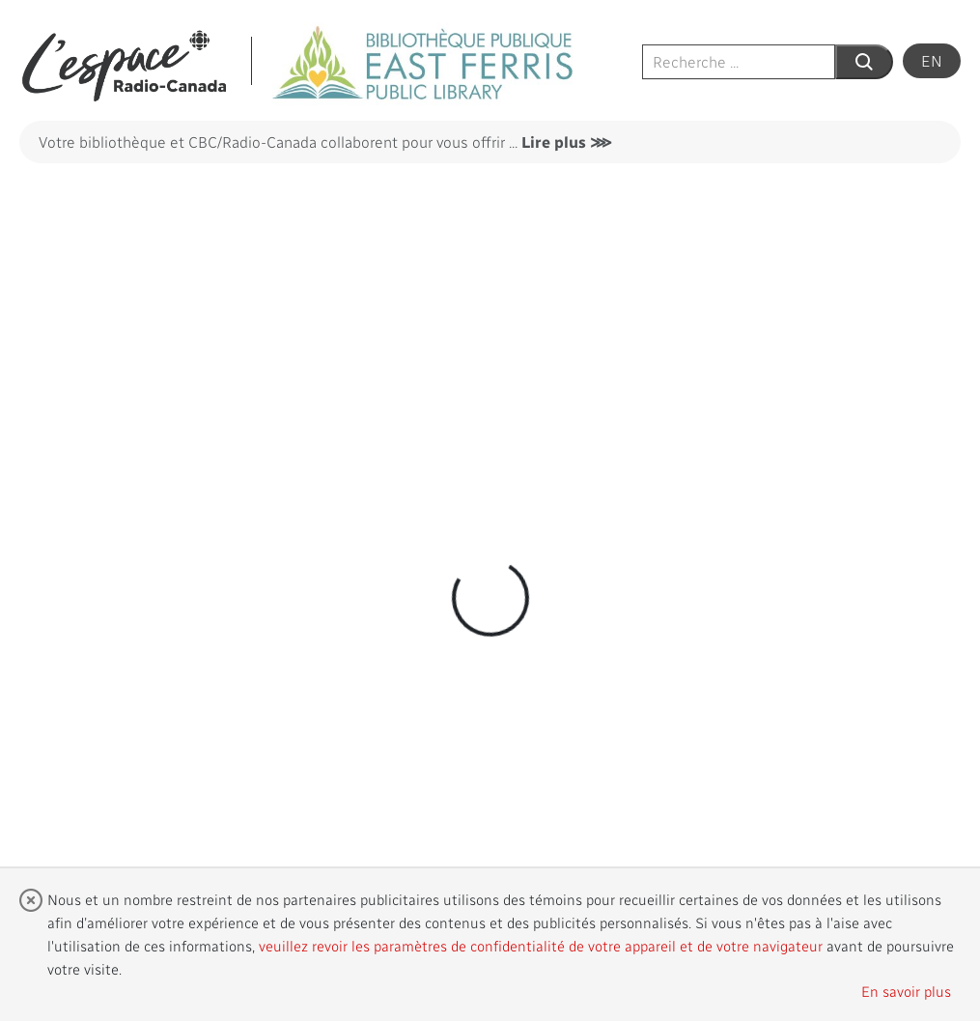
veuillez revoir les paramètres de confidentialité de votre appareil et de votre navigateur (541, 945)
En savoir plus (906, 991)
